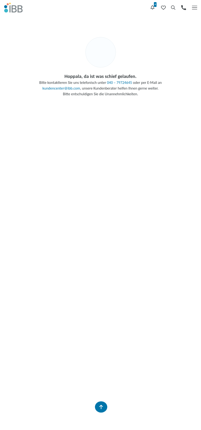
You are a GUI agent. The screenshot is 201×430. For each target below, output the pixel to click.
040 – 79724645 (119, 82)
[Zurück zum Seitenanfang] (101, 406)
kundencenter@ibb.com (61, 88)
